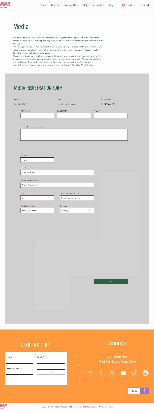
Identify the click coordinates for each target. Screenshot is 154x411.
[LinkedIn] (109, 103)
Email (96, 111)
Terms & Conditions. (86, 406)
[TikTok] (134, 373)
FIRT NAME (26, 111)
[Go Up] (134, 391)
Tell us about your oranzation (33, 127)
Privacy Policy (105, 406)
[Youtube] (123, 373)
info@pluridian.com (67, 104)
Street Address (27, 168)
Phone (23, 155)
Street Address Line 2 (30, 180)
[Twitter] (105, 103)
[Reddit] (146, 373)
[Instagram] (113, 103)
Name (9, 357)
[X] (112, 373)
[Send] (111, 281)
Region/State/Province (69, 193)
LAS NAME (62, 111)
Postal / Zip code (28, 206)
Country (63, 206)
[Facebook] (101, 103)
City (22, 193)
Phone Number (14, 369)
